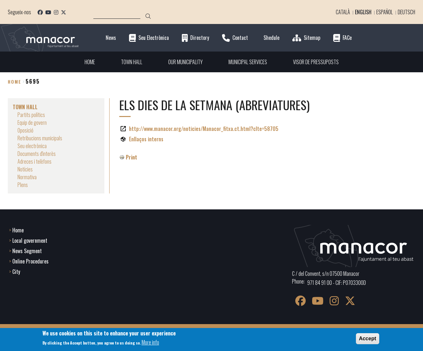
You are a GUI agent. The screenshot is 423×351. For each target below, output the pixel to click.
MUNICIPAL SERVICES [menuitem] (248, 62)
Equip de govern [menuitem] (32, 122)
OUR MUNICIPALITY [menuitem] (185, 62)
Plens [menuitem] (23, 185)
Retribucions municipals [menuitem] (40, 138)
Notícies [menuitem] (25, 169)
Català (343, 12)
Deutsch (406, 12)
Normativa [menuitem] (27, 177)
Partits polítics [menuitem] (31, 115)
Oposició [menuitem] (25, 130)
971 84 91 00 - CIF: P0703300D (336, 283)
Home (14, 81)
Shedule (271, 37)
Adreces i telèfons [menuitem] (35, 161)
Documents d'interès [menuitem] (37, 154)
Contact (240, 37)
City (16, 271)
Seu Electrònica (153, 37)
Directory (199, 37)
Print (131, 157)
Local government (29, 240)
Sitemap (312, 37)
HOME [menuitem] (90, 62)
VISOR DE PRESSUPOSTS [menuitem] (316, 62)
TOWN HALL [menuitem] (131, 62)
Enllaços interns (146, 139)
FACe (347, 37)
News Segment (27, 251)
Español (384, 12)
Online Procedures (30, 261)
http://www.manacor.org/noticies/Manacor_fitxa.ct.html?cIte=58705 (203, 129)
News (111, 37)
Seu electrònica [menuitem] (32, 146)
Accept (367, 338)
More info (150, 342)
